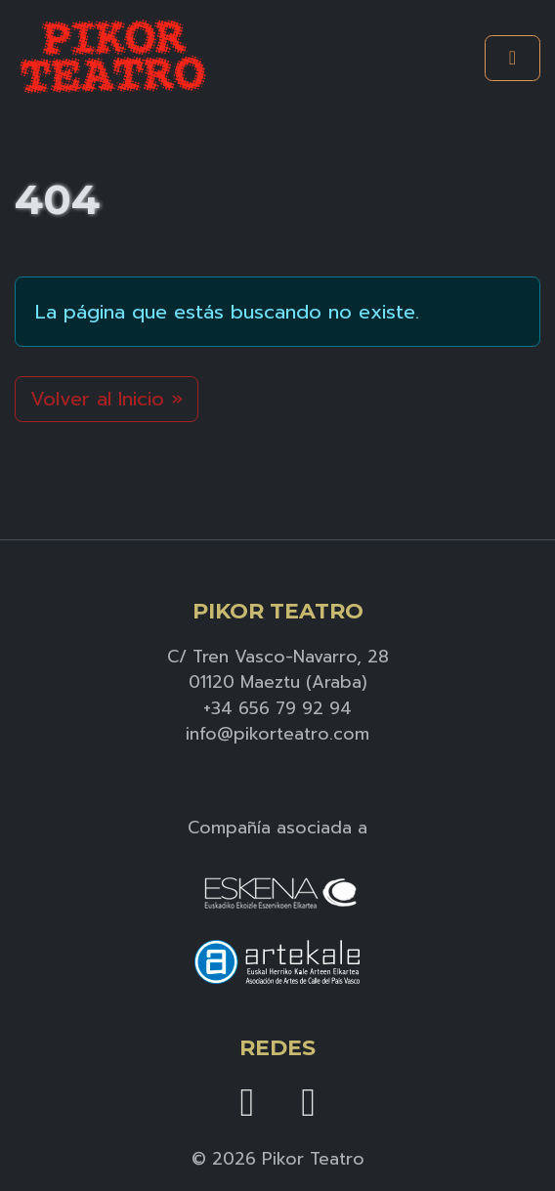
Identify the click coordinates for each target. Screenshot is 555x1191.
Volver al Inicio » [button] (106, 398)
